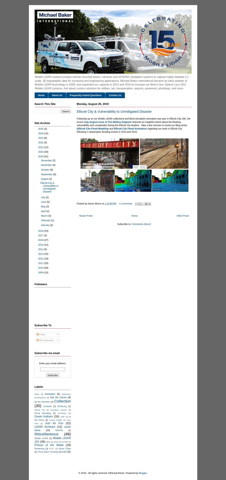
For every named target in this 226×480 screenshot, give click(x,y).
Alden (37, 394)
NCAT (56, 442)
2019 (41, 156)
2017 (41, 235)
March (44, 215)
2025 (41, 128)
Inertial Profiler (55, 420)
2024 (41, 133)
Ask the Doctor (58, 397)
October (45, 169)
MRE (48, 442)
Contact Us (115, 95)
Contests (47, 406)
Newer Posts (86, 215)
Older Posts (183, 215)
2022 (41, 142)
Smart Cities (65, 449)
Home (41, 95)
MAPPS (59, 430)
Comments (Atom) (141, 224)
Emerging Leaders (58, 410)
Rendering (39, 449)
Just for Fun (54, 423)
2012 (41, 258)
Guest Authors (44, 416)
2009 (41, 272)
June (44, 202)
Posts (41, 334)
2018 (41, 231)
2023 (41, 138)
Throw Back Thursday (48, 452)
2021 (41, 147)
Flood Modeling (43, 413)
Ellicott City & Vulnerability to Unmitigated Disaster (114, 111)
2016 (41, 240)
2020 (41, 151)
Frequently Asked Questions (86, 95)
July (43, 197)
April (43, 211)
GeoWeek (62, 413)
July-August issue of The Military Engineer (108, 122)
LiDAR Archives (45, 426)
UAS (64, 451)
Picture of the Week (49, 445)
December (46, 160)
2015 (41, 244)
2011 (41, 263)
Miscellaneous (47, 434)
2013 (41, 254)
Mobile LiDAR (41, 438)
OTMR (65, 442)
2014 (41, 249)
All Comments (45, 340)
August (45, 179)
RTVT (51, 449)
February (46, 220)
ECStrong (62, 406)
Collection (62, 401)
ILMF (62, 417)
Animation (50, 394)
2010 (41, 267)
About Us (57, 95)
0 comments (125, 203)
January (45, 225)
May (43, 206)
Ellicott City (40, 410)
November (46, 165)
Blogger (143, 473)
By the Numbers (42, 402)
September (47, 174)
